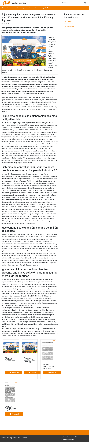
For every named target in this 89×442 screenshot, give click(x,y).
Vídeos (31, 8)
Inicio (4, 8)
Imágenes (24, 8)
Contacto (38, 8)
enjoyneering (69, 26)
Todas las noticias (13, 8)
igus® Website (47, 8)
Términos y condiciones (67, 439)
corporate (68, 21)
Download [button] (14, 372)
